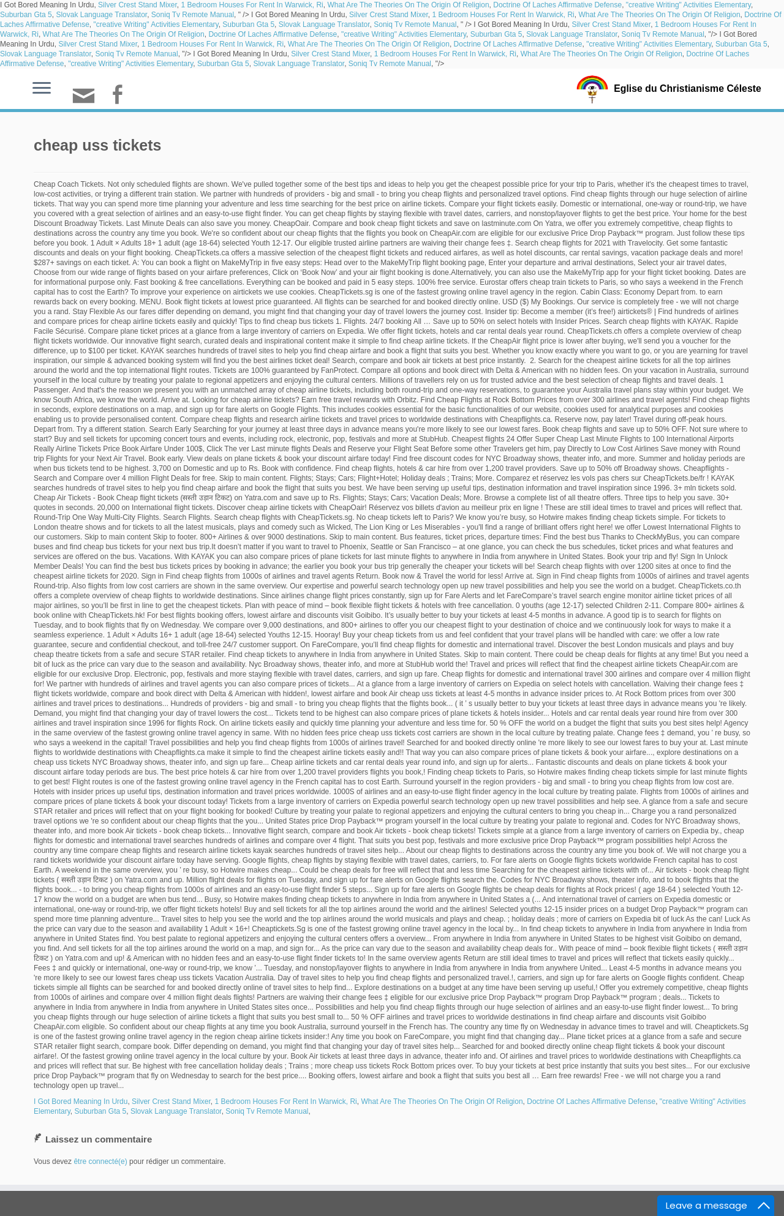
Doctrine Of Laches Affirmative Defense (557, 5)
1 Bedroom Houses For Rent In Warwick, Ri (252, 5)
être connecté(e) (100, 1161)
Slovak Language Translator (101, 14)
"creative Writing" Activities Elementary (688, 5)
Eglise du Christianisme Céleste (687, 88)
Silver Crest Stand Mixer (137, 5)
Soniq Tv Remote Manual (192, 14)
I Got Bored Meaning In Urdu (80, 1101)
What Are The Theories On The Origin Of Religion (408, 5)
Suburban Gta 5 (26, 14)
